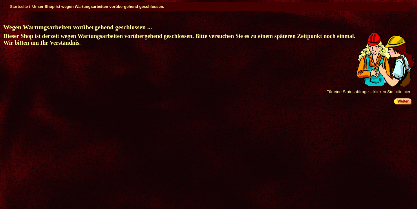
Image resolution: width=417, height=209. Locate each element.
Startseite (19, 6)
